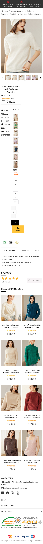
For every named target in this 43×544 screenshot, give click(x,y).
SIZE (15, 170)
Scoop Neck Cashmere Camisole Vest (32, 461)
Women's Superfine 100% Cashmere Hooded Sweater (32, 326)
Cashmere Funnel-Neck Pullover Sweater (11, 416)
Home (6, 11)
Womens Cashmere (17, 11)
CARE (37, 250)
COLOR (16, 110)
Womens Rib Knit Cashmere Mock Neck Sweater (11, 371)
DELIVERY (25, 250)
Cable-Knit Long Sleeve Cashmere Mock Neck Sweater (32, 416)
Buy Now (18, 229)
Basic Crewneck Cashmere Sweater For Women (11, 326)
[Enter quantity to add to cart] (14, 212)
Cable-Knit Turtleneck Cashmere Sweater (32, 371)
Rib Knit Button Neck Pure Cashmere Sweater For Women (11, 461)
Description (9, 250)
